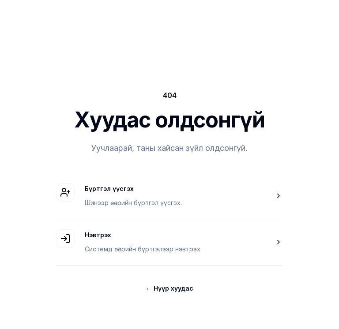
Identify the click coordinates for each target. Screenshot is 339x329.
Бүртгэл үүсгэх (109, 188)
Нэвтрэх (98, 235)
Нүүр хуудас (169, 288)
